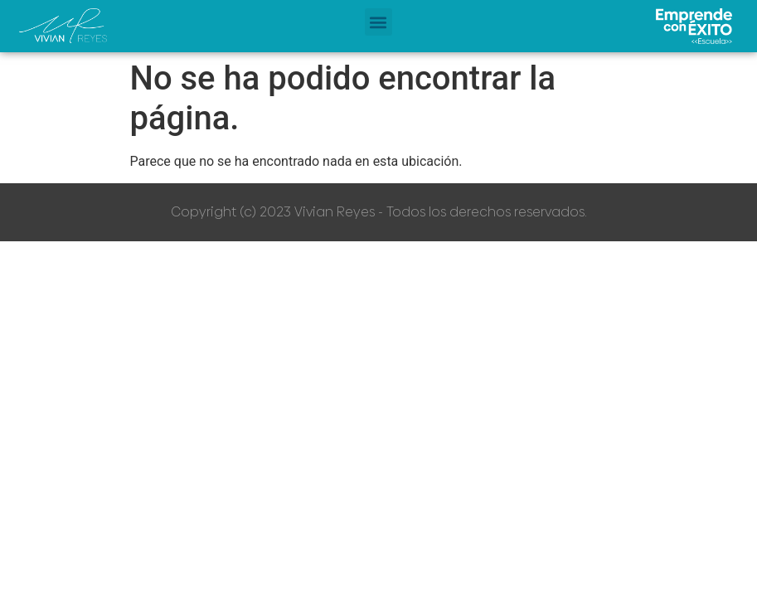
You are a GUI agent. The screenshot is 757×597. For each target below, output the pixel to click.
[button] (378, 22)
